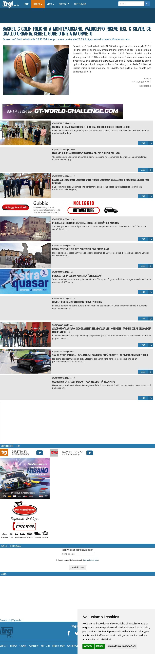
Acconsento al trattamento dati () (79, 560)
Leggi (147, 143)
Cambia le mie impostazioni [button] (121, 646)
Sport (70, 272)
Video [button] (50, 4)
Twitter (16, 89)
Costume (72, 219)
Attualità (71, 123)
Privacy (13, 645)
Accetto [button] (88, 646)
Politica (71, 150)
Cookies (22, 645)
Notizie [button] (38, 4)
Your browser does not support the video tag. (25, 422)
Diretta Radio (80, 4)
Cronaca (72, 325)
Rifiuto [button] (99, 646)
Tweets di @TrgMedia (10, 620)
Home (27, 4)
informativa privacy (90, 560)
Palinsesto (34, 645)
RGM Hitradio (73, 645)
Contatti (4, 645)
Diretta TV (64, 4)
